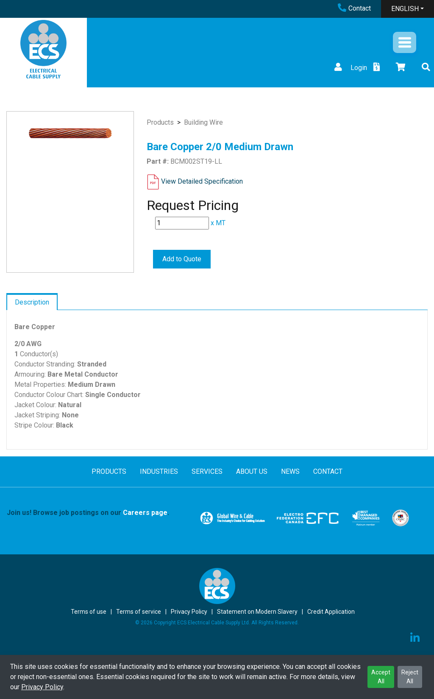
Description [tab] (32, 302)
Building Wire (203, 122)
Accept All (380, 677)
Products (160, 122)
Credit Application (331, 611)
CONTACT (327, 471)
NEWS (290, 471)
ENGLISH (405, 9)
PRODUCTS (109, 471)
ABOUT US (251, 471)
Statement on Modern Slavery (257, 611)
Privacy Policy (42, 687)
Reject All (409, 677)
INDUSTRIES (159, 471)
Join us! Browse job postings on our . (88, 513)
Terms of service (138, 611)
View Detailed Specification (202, 181)
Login (349, 68)
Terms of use (88, 611)
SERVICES (207, 471)
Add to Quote (181, 259)
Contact (354, 8)
